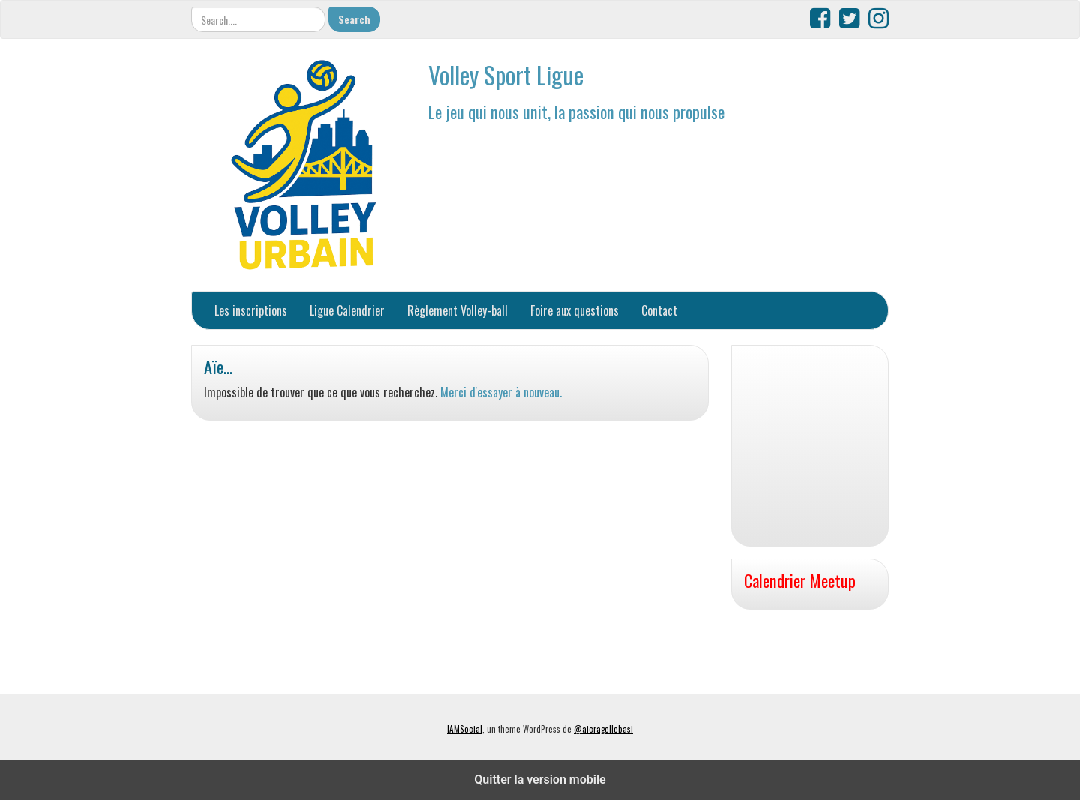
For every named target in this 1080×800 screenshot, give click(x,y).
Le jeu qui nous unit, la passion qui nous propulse (576, 111)
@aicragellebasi (603, 729)
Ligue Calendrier (347, 310)
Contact (659, 310)
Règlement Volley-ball (457, 310)
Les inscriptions (250, 310)
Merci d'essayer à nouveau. (501, 392)
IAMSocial (464, 729)
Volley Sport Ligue (506, 74)
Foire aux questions (574, 310)
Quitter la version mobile (539, 779)
